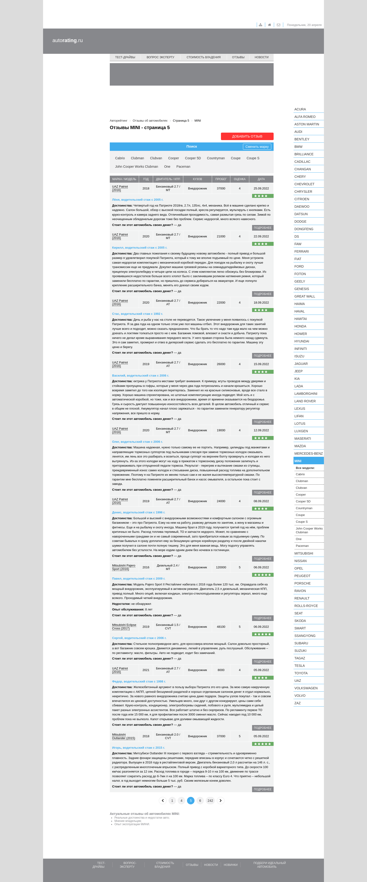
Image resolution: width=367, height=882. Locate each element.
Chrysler (303, 191)
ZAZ (297, 703)
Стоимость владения (203, 57)
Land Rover (305, 401)
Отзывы (238, 57)
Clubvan (156, 158)
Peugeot (302, 576)
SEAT (298, 613)
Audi (298, 132)
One (167, 166)
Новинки (231, 865)
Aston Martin (306, 124)
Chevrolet (304, 184)
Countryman (216, 158)
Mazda (300, 446)
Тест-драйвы (125, 57)
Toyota (301, 673)
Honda (300, 326)
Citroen (301, 199)
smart (300, 628)
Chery (300, 176)
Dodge (300, 221)
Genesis (301, 289)
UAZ (297, 680)
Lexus (299, 408)
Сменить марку (257, 147)
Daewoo (301, 206)
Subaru (301, 643)
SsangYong (305, 636)
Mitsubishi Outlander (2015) (123, 736)
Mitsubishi (303, 553)
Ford (299, 266)
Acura (300, 109)
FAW (297, 244)
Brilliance (304, 154)
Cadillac (302, 161)
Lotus (299, 423)
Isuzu (299, 356)
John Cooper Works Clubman (136, 166)
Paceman (183, 166)
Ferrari (301, 251)
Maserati (302, 438)
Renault (301, 598)
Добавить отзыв (247, 136)
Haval (299, 311)
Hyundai (301, 341)
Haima (299, 304)
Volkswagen (306, 688)
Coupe (236, 158)
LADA (298, 386)
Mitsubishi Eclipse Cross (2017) (124, 626)
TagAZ (299, 658)
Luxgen (301, 431)
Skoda (300, 621)
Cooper (173, 158)
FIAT (297, 259)
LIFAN (299, 416)
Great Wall (304, 296)
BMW (298, 147)
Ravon (300, 591)
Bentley (301, 139)
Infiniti (300, 349)
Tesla (299, 666)
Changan (302, 169)
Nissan (300, 561)
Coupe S (253, 158)
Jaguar (301, 364)
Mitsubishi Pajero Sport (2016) (123, 567)
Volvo (299, 695)
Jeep (298, 371)
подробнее (263, 227)
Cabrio (120, 158)
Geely (299, 281)
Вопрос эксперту (160, 57)
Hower (300, 334)
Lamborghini (305, 394)
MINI (297, 461)
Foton (300, 274)
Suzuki (300, 651)
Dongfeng (303, 229)
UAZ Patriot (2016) (120, 188)
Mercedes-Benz (308, 453)
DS (296, 236)
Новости (261, 57)
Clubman (137, 158)
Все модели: (305, 468)
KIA (297, 379)
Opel (298, 568)
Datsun (301, 214)
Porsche (302, 583)
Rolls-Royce (306, 606)
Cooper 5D (193, 158)
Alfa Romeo (305, 117)
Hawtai (300, 319)
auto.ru (67, 40)
